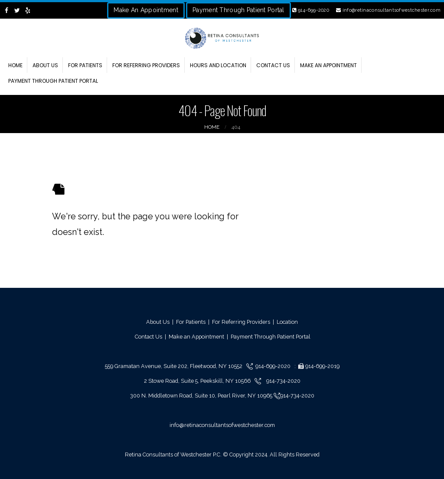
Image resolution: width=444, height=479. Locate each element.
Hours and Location (218, 65)
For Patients (85, 65)
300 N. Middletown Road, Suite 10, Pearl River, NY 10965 (202, 395)
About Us (45, 65)
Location (287, 322)
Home (15, 65)
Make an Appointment (328, 65)
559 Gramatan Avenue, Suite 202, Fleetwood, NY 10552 (175, 366)
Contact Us (273, 65)
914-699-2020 (310, 10)
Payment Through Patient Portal (238, 10)
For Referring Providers (146, 65)
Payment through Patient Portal (53, 81)
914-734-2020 (282, 381)
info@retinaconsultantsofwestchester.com (388, 10)
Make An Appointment (146, 10)
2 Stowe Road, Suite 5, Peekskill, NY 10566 (198, 381)
